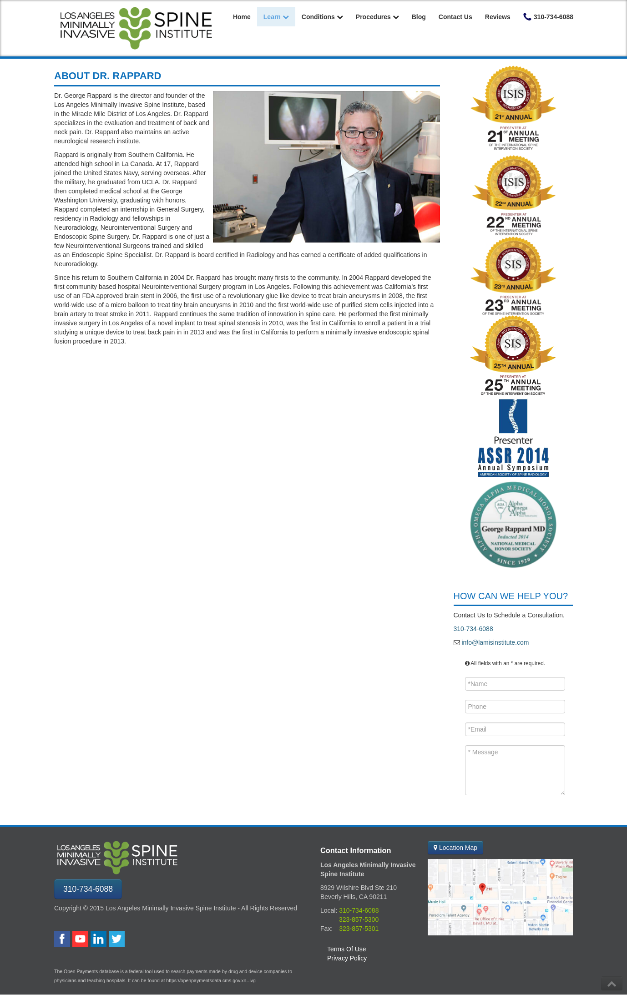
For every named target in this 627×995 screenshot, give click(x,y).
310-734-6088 (473, 628)
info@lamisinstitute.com (494, 642)
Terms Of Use (346, 949)
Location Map (455, 847)
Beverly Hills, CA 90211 (353, 896)
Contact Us (455, 16)
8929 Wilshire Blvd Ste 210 (358, 887)
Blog (419, 16)
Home (242, 16)
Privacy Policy (347, 958)
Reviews (498, 16)
